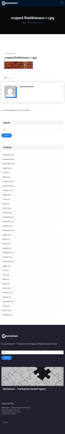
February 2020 (8, 315)
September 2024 (8, 164)
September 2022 (8, 230)
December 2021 (8, 253)
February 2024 (8, 181)
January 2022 (7, 248)
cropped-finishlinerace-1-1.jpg (35, 22)
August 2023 (7, 195)
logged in (13, 110)
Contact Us (5, 414)
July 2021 (6, 270)
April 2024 (6, 177)
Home (24, 22)
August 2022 (7, 235)
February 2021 (7, 293)
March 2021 (7, 288)
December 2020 (8, 301)
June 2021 (6, 275)
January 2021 (7, 297)
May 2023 (6, 204)
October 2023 (7, 190)
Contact (54, 344)
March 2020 (7, 310)
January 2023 (7, 213)
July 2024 (6, 172)
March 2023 (7, 208)
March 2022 (7, 244)
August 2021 (7, 266)
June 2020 (6, 306)
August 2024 (7, 168)
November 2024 (8, 159)
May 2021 (6, 279)
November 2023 (8, 186)
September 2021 (8, 261)
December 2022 (8, 217)
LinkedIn (13, 414)
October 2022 (8, 226)
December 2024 (8, 155)
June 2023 (6, 199)
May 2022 (6, 239)
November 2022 (8, 221)
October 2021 (7, 257)
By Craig (11, 78)
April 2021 (6, 284)
